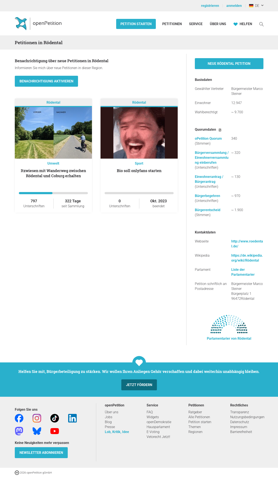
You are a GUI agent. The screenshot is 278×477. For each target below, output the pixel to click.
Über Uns (218, 24)
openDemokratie (159, 422)
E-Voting (153, 432)
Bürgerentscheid (207, 210)
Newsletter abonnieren (41, 453)
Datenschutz (239, 422)
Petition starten (136, 24)
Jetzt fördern (139, 385)
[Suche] (261, 23)
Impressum (238, 427)
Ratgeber (195, 412)
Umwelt (53, 163)
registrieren (210, 6)
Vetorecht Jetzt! (158, 437)
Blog (108, 422)
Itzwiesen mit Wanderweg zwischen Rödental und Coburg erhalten (53, 173)
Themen (194, 427)
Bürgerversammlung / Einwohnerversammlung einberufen (212, 158)
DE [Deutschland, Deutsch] (254, 6)
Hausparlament (158, 427)
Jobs (108, 417)
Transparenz (239, 412)
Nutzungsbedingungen (247, 417)
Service (196, 24)
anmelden (234, 6)
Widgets (153, 417)
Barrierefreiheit (241, 432)
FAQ (150, 412)
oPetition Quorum (208, 138)
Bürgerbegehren (207, 196)
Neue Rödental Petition (229, 64)
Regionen (195, 432)
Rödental (53, 102)
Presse (110, 427)
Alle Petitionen (199, 417)
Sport (139, 163)
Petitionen (172, 24)
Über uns (111, 412)
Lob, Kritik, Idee (117, 432)
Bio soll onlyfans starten (139, 170)
